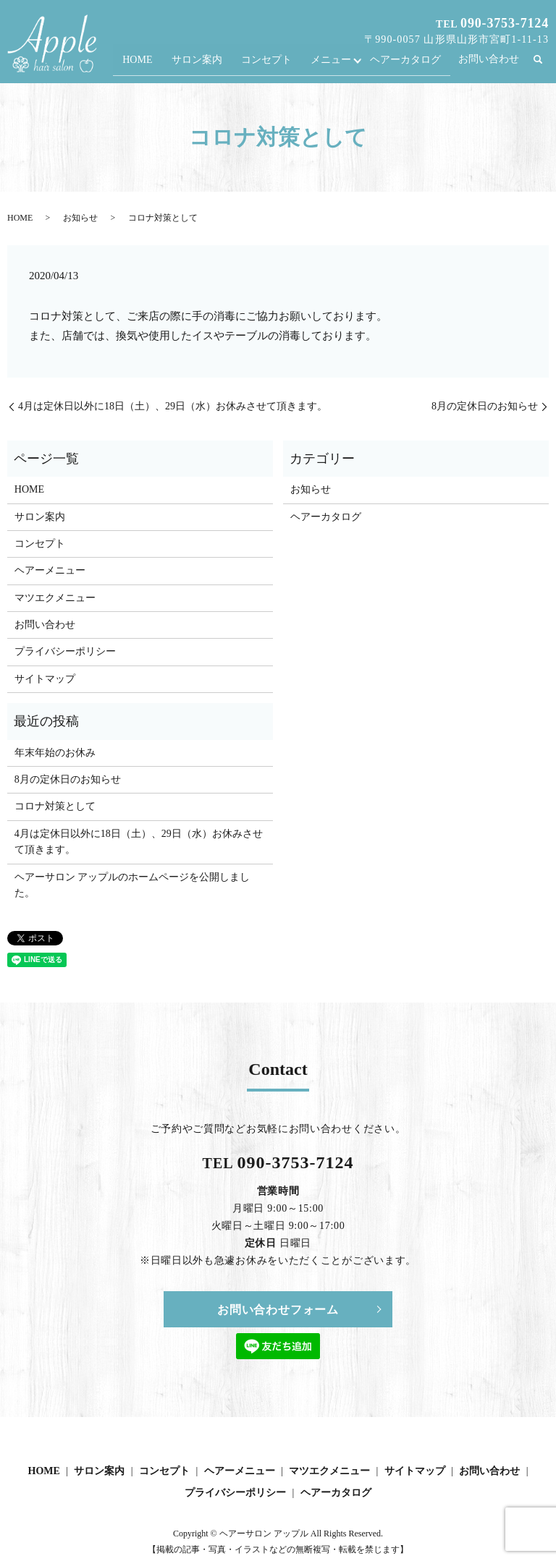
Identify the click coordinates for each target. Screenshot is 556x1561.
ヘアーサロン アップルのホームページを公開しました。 (132, 885)
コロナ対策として (55, 806)
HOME (149, 64)
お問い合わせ (488, 64)
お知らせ (80, 218)
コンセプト (273, 64)
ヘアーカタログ (406, 64)
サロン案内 (205, 64)
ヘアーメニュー (49, 570)
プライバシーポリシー (65, 651)
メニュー (334, 64)
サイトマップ (44, 678)
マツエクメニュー (55, 597)
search (545, 64)
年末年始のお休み (55, 752)
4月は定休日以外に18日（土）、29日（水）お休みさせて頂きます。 (172, 406)
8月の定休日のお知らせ (484, 406)
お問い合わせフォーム (278, 1309)
